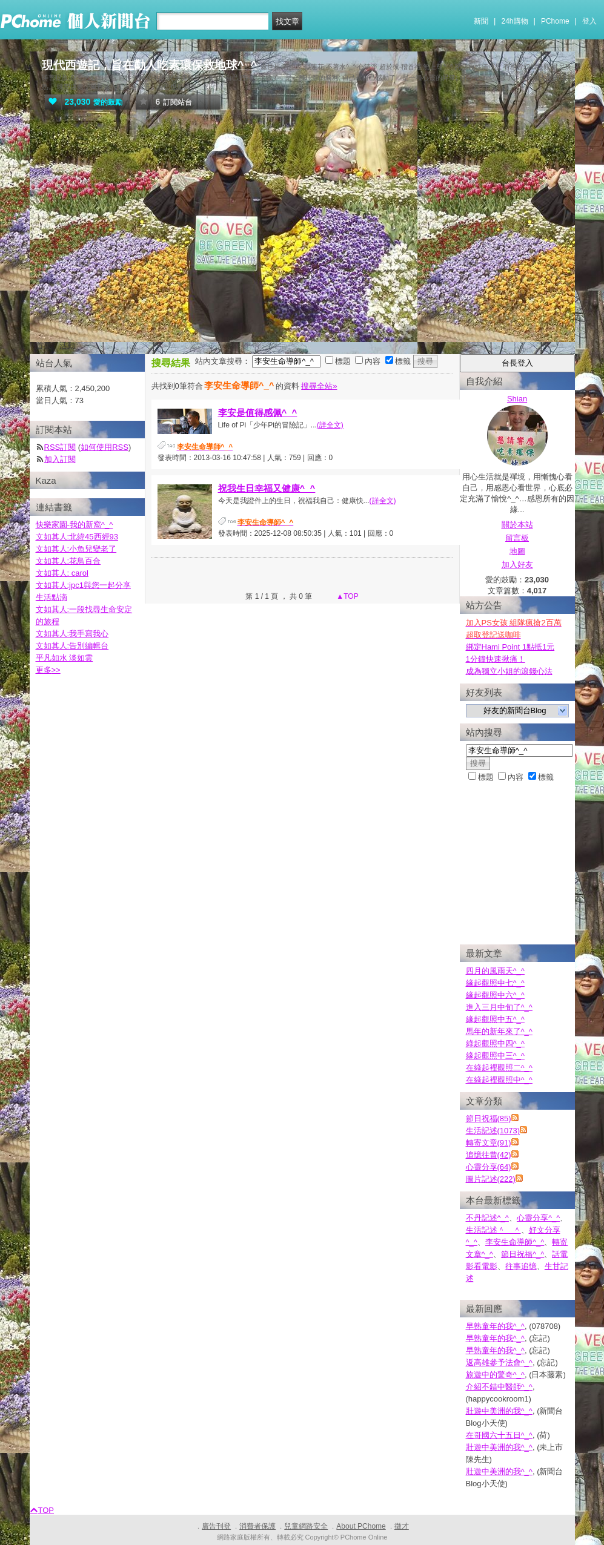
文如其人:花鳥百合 (68, 560)
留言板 (517, 537)
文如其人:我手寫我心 (72, 633)
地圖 (517, 551)
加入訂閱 (60, 459)
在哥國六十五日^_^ (499, 1435)
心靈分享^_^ (538, 1217)
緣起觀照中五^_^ (495, 1019)
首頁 (43, 345)
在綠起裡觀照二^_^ (499, 1067)
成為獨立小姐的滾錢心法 (509, 671)
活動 (67, 345)
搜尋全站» (319, 385)
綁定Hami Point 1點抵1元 (510, 646)
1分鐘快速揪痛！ (495, 659)
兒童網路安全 (306, 1526)
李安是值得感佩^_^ (257, 412)
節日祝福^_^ (522, 1254)
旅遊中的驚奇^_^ (495, 1374)
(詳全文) (330, 425)
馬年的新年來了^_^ (499, 1031)
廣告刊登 (216, 1526)
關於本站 (517, 524)
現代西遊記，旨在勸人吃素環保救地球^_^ (149, 65)
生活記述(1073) (493, 1130)
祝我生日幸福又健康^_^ (267, 488)
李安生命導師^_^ (514, 1242)
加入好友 (517, 564)
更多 (48, 669)
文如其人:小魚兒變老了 (76, 548)
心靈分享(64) (488, 1166)
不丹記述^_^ (487, 1217)
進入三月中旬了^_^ (499, 1007)
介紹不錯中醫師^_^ (499, 1386)
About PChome (360, 1526)
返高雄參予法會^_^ (499, 1362)
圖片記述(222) (491, 1179)
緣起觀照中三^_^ (495, 1055)
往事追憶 (521, 1266)
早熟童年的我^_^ (495, 1326)
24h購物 (515, 21)
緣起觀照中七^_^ (495, 982)
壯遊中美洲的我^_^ (499, 1410)
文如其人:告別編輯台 (72, 645)
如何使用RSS (104, 447)
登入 (589, 21)
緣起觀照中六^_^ (495, 995)
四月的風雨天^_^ (495, 970)
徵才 (401, 1526)
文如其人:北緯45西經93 (77, 536)
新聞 (481, 21)
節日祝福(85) (488, 1118)
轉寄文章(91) (488, 1142)
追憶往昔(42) (488, 1154)
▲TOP (346, 596)
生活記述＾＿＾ (493, 1229)
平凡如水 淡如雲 (64, 657)
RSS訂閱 (60, 447)
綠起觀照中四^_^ (495, 1043)
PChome (555, 21)
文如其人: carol (62, 573)
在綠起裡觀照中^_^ (499, 1079)
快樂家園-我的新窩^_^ (74, 524)
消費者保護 (257, 1526)
